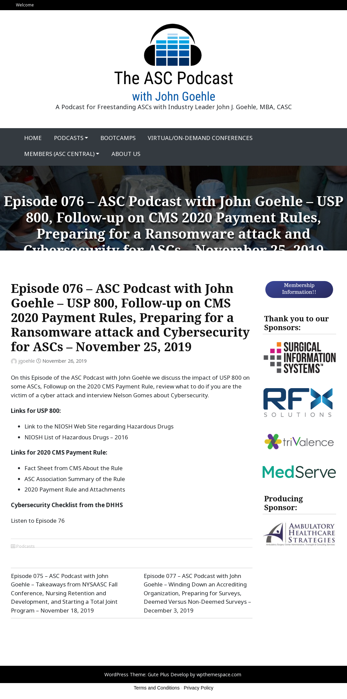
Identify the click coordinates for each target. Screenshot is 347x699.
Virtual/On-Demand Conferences (200, 138)
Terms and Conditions (157, 688)
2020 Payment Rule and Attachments (74, 489)
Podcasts (68, 138)
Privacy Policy (198, 688)
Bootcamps (118, 138)
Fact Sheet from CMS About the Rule (73, 468)
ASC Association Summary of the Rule (74, 479)
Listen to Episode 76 (38, 520)
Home (33, 138)
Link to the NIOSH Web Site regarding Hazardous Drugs (99, 426)
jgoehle (26, 361)
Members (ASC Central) (59, 154)
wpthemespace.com (219, 674)
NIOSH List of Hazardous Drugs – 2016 (76, 437)
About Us (125, 154)
